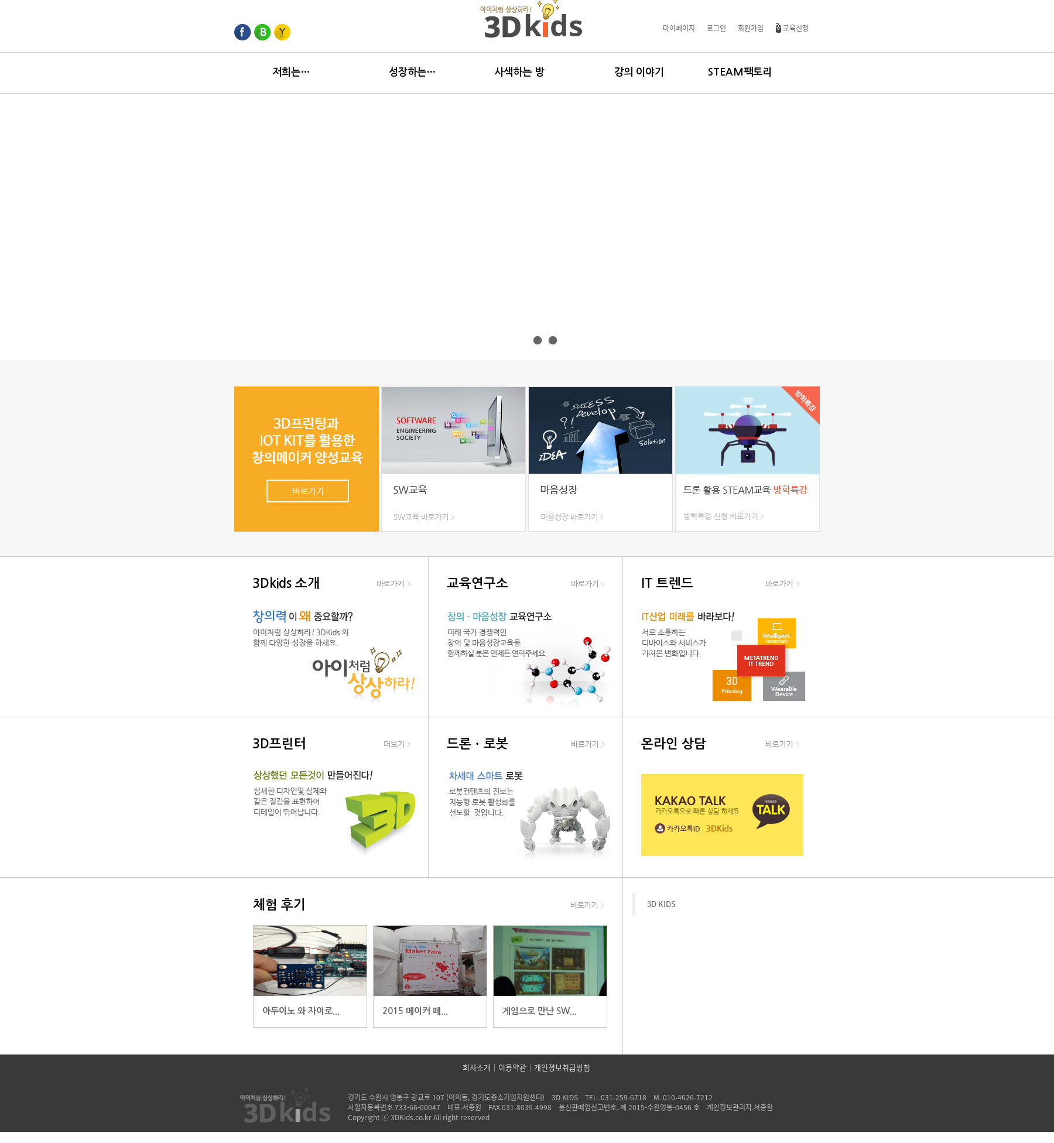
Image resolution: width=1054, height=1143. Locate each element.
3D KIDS (661, 904)
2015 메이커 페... (415, 1011)
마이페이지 (679, 28)
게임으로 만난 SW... (539, 1011)
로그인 (716, 28)
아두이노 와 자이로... (301, 1011)
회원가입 (751, 28)
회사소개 (477, 1068)
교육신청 (792, 28)
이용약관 (512, 1068)
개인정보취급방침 (562, 1068)
